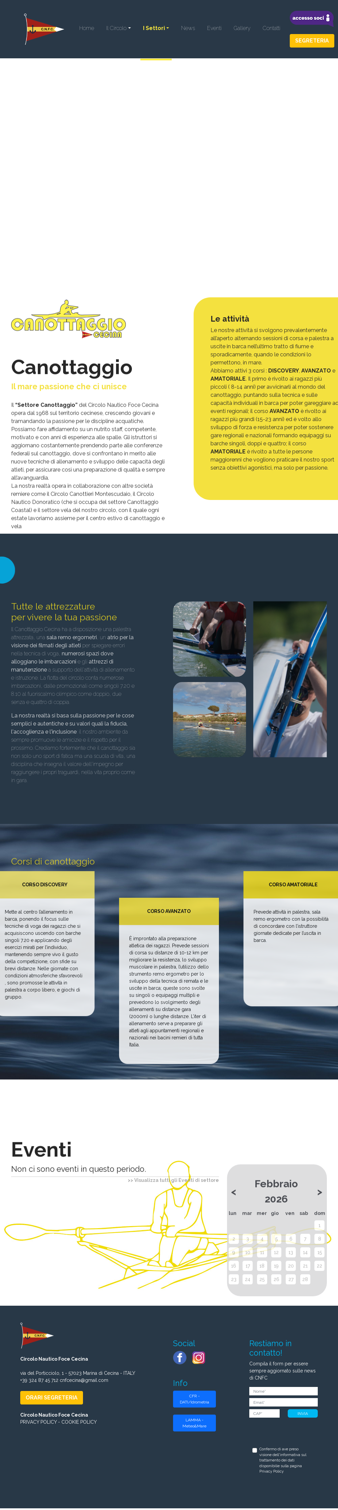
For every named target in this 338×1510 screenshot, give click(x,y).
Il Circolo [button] (116, 29)
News (188, 29)
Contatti (271, 29)
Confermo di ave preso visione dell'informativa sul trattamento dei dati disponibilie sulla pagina (282, 1462)
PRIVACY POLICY (38, 1423)
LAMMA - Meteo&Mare (194, 1424)
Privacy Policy (271, 1473)
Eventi (214, 29)
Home (86, 29)
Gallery (242, 29)
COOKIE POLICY (79, 1423)
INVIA (303, 1415)
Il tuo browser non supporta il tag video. (169, 145)
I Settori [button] (154, 29)
